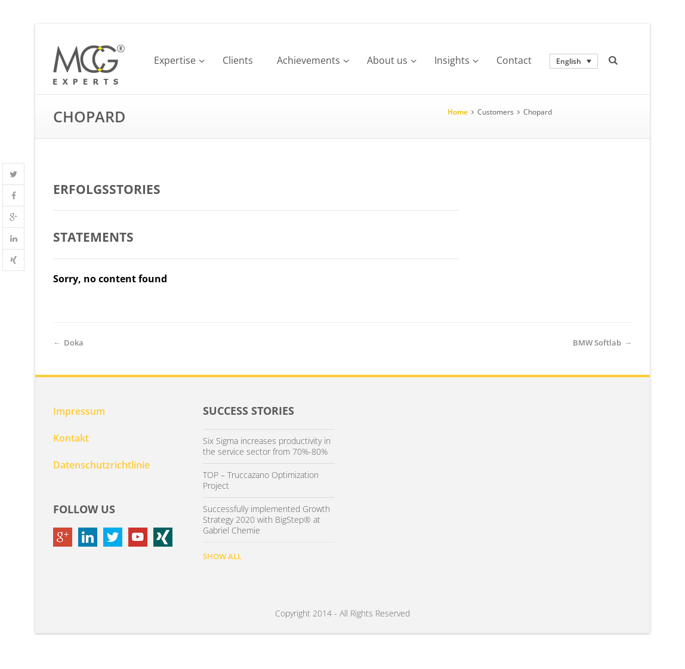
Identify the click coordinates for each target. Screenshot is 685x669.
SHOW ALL (222, 556)
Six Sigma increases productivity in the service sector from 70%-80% (267, 446)
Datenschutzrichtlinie (101, 464)
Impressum (79, 411)
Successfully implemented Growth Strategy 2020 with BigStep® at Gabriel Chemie (266, 520)
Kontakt (71, 438)
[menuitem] (574, 61)
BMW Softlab (597, 342)
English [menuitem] (568, 61)
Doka (74, 342)
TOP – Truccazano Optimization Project (261, 480)
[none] (574, 61)
